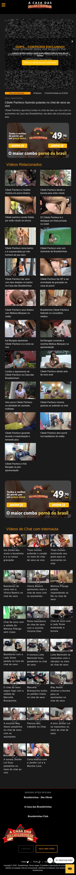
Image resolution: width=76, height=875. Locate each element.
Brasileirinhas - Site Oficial (38, 797)
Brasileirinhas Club (38, 816)
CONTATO (26, 849)
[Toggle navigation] (3, 5)
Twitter (25, 862)
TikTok (37, 862)
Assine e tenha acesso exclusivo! (40, 62)
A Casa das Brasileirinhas (38, 807)
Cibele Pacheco (17, 98)
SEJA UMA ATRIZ (46, 849)
